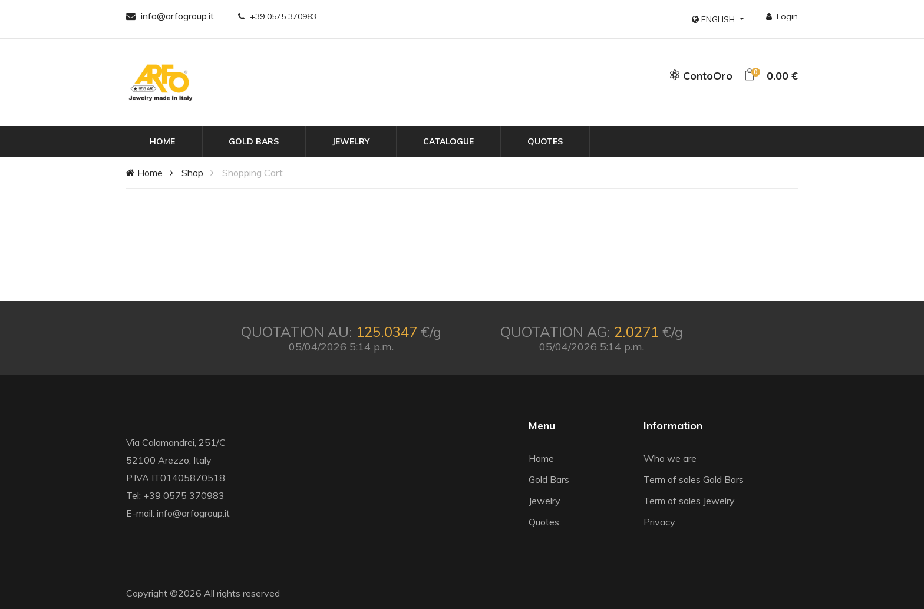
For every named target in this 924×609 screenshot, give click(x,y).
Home (162, 141)
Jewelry (350, 141)
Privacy (659, 522)
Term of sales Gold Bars (694, 479)
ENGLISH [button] (714, 19)
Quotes (545, 141)
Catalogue (448, 141)
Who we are (670, 458)
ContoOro (700, 75)
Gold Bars (254, 141)
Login (782, 16)
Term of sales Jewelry (689, 501)
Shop (192, 172)
